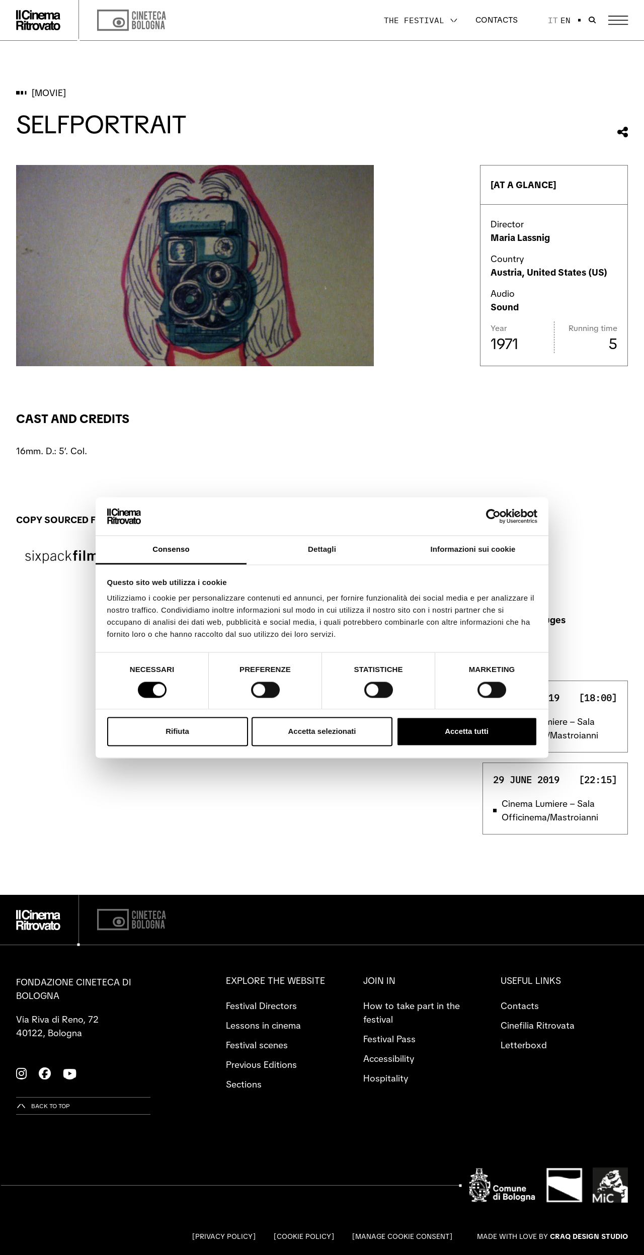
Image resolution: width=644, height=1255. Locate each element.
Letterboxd (524, 1045)
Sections (244, 1084)
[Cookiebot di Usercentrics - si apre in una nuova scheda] (493, 516)
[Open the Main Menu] (618, 20)
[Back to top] (43, 1106)
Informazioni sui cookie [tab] (473, 549)
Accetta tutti (467, 731)
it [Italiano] (553, 20)
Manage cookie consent (402, 1236)
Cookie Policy (304, 1236)
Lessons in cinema (263, 1025)
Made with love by (552, 1236)
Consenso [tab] (170, 549)
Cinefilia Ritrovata (538, 1025)
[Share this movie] (622, 132)
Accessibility (388, 1058)
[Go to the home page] (38, 20)
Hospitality (385, 1078)
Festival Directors (261, 1006)
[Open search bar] (592, 20)
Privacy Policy (224, 1236)
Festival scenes (257, 1045)
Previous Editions (261, 1064)
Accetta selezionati (322, 731)
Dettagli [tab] (322, 549)
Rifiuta (177, 731)
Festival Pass (389, 1039)
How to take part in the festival (411, 1012)
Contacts (496, 20)
